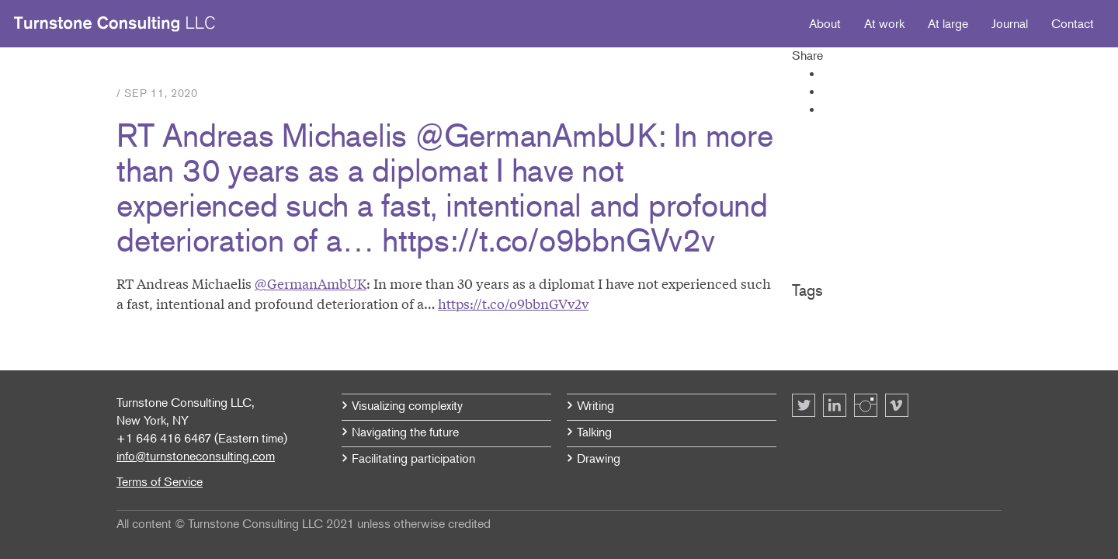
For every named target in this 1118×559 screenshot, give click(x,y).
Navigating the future (405, 431)
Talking (594, 431)
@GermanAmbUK (310, 283)
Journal (1009, 23)
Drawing (598, 458)
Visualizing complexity (407, 405)
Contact (1072, 23)
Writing (595, 405)
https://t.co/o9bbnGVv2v (513, 303)
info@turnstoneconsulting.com (195, 456)
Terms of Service (159, 481)
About (825, 23)
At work (884, 23)
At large (948, 23)
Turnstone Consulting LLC (115, 24)
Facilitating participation (413, 458)
